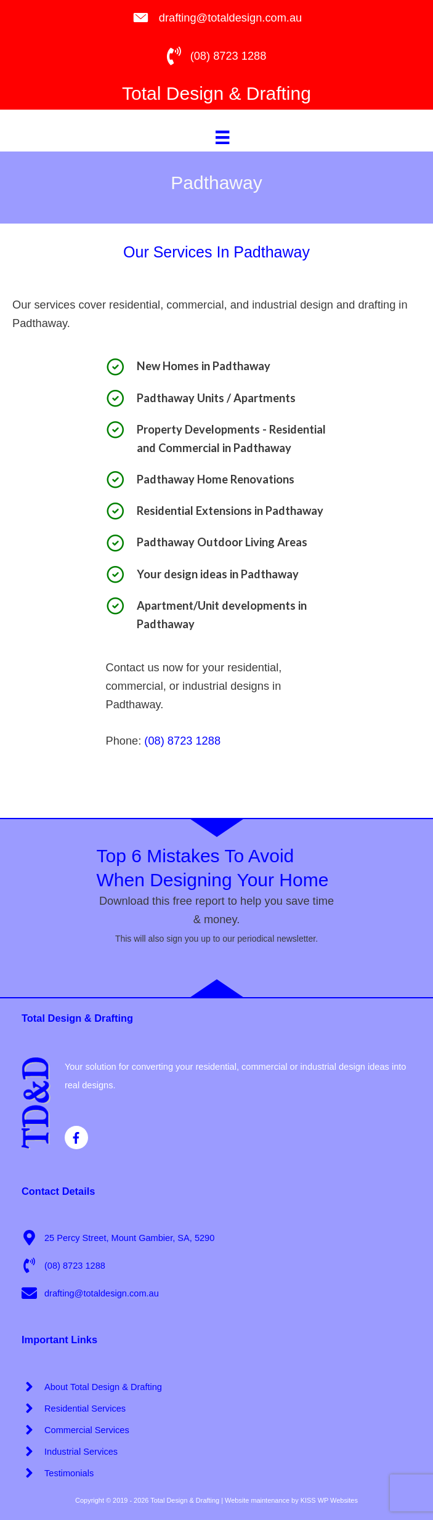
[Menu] (222, 137)
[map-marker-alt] (118, 1237)
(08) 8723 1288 (182, 740)
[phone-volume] (63, 1265)
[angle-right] (92, 1386)
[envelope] (90, 1293)
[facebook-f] (78, 1137)
